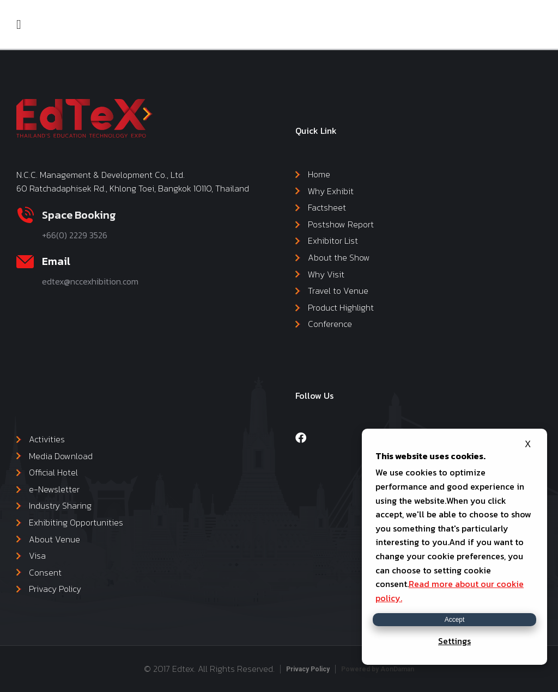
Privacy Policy (308, 669)
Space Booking (79, 215)
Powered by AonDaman (377, 669)
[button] (18, 24)
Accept (455, 619)
